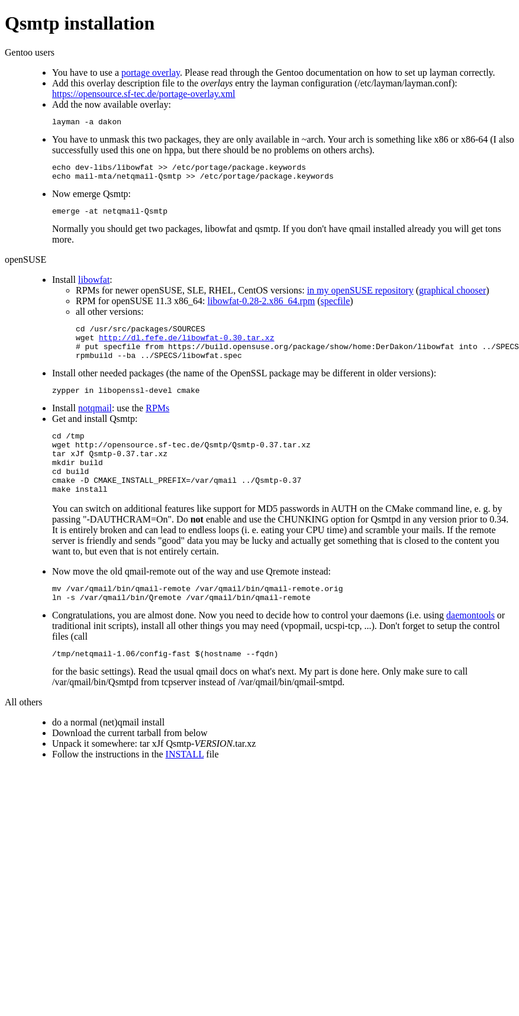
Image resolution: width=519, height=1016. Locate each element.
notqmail (95, 424)
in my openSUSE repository (360, 297)
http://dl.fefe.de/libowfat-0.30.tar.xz (186, 348)
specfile (335, 308)
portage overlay (150, 72)
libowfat (93, 287)
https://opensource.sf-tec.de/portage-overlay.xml (144, 94)
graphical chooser (452, 297)
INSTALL (185, 788)
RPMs (157, 424)
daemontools (470, 647)
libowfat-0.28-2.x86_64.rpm (261, 308)
